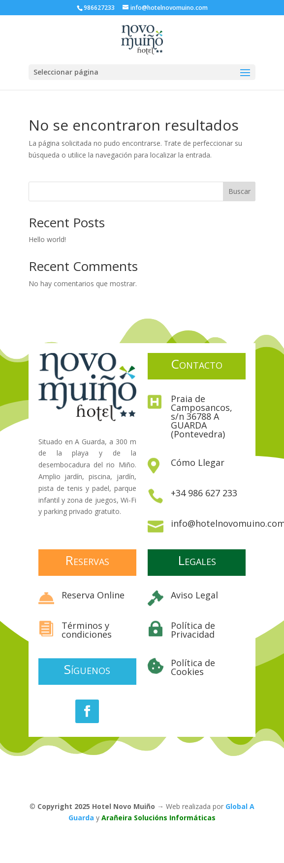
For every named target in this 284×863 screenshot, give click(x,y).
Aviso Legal (194, 595)
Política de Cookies (193, 667)
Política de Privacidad (193, 630)
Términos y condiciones (87, 630)
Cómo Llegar (197, 462)
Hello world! (47, 239)
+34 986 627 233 (204, 493)
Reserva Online (93, 595)
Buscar (239, 191)
